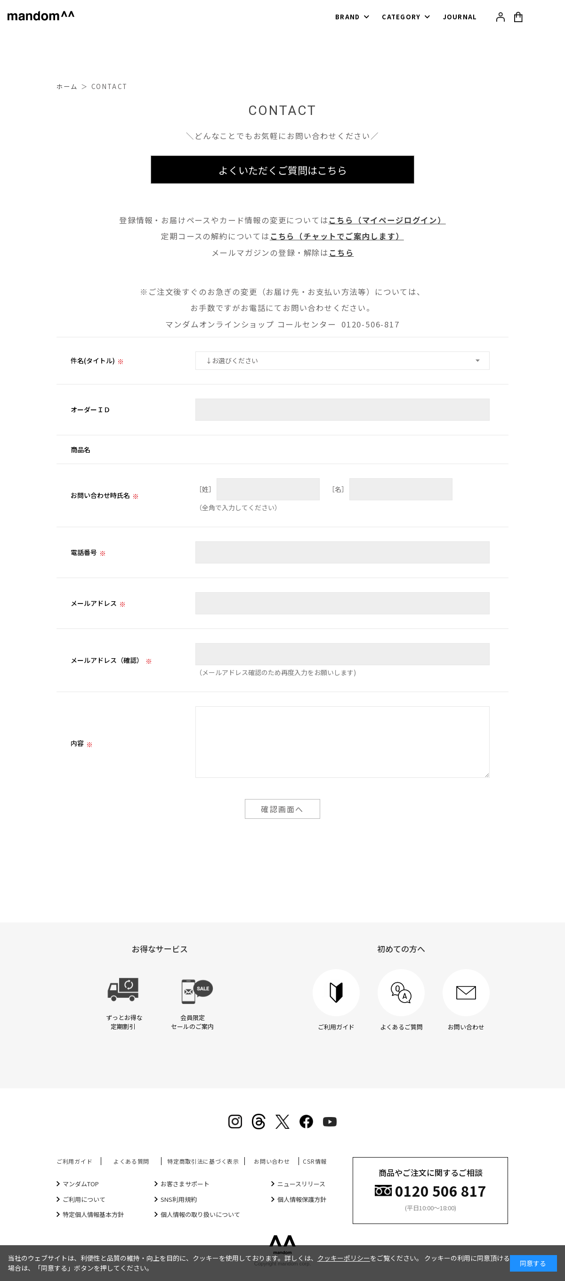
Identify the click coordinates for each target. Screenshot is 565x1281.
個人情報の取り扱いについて (200, 1214)
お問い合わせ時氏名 (100, 495)
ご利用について (84, 1199)
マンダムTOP (81, 1183)
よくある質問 (131, 1161)
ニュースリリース (301, 1183)
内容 (77, 743)
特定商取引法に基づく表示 (203, 1161)
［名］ (338, 489)
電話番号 (84, 552)
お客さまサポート (185, 1183)
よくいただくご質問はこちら (282, 170)
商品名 (80, 449)
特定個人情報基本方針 (93, 1214)
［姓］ (205, 489)
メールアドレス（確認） (107, 660)
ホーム (67, 86)
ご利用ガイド (74, 1161)
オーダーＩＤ (90, 409)
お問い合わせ (272, 1161)
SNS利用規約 (179, 1199)
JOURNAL (460, 16)
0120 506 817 (440, 1189)
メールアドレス (94, 603)
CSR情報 (315, 1161)
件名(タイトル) (93, 360)
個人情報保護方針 (301, 1199)
